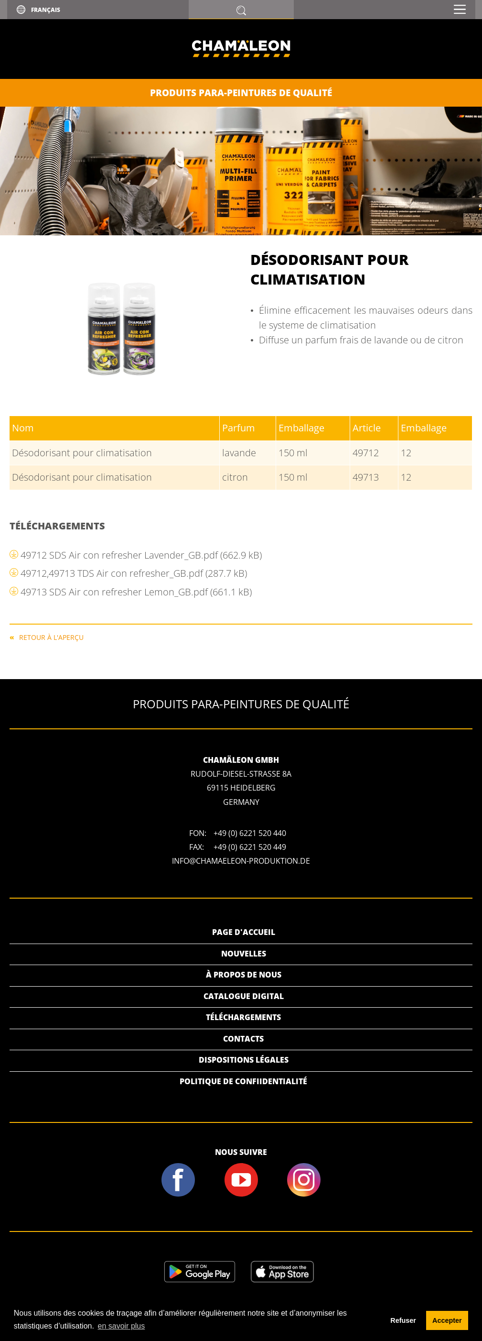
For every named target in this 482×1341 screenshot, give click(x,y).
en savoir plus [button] (121, 1326)
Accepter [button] (447, 1320)
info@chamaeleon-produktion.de (241, 861)
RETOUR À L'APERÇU (51, 637)
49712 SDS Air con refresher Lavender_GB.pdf (141, 555)
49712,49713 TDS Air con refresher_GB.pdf (134, 573)
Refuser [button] (403, 1320)
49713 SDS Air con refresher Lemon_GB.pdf (136, 591)
